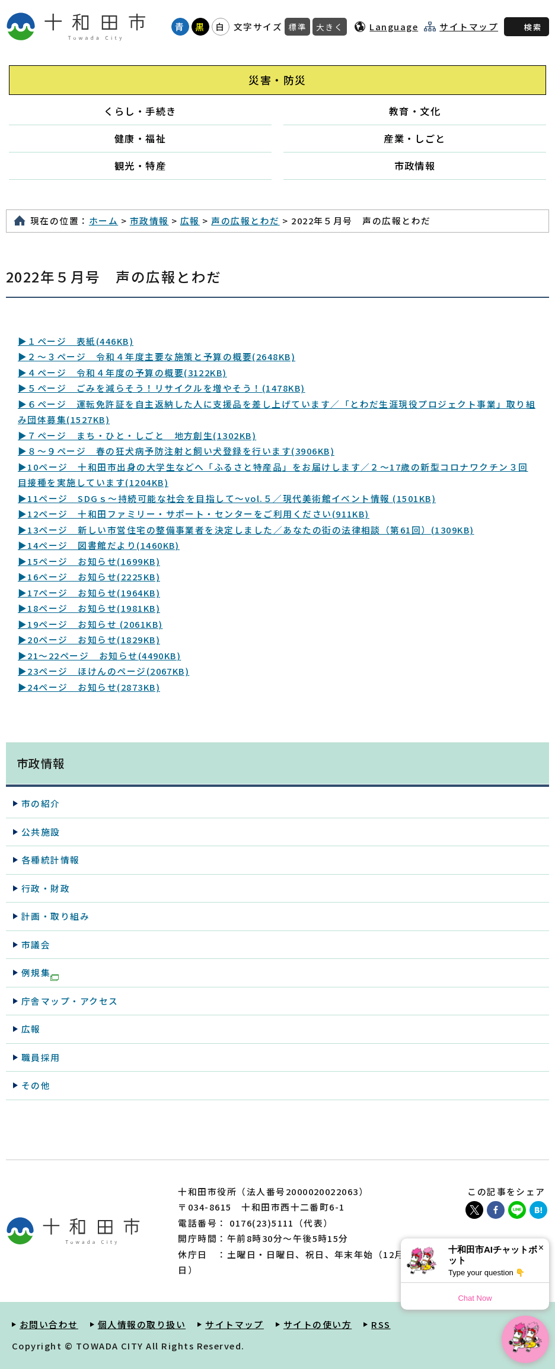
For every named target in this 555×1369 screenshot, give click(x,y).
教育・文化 (415, 111)
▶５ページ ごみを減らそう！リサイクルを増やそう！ (161, 388)
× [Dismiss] (541, 1248)
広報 (190, 220)
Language (393, 26)
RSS (380, 1324)
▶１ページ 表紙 (75, 341)
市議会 (35, 944)
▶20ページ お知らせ (89, 639)
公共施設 (40, 831)
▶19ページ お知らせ (90, 624)
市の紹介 (40, 803)
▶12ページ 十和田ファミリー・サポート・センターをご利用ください (193, 513)
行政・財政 (45, 888)
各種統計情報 (50, 859)
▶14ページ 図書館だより (99, 545)
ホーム (103, 220)
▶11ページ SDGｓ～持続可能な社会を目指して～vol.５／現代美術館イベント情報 (227, 498)
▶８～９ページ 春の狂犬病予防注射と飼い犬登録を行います (176, 450)
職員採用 (40, 1057)
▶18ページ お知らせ (89, 608)
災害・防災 (277, 79)
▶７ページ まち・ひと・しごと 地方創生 (137, 435)
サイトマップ (468, 27)
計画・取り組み (55, 916)
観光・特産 (140, 165)
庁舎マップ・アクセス (70, 1001)
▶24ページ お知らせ (89, 687)
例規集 (40, 973)
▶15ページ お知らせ (89, 561)
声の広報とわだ (245, 220)
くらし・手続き (140, 111)
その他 (35, 1085)
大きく (329, 27)
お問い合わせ (49, 1324)
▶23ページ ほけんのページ (103, 671)
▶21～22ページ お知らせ (99, 655)
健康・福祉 (140, 138)
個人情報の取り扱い (142, 1324)
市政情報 (415, 165)
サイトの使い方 (317, 1324)
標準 (297, 27)
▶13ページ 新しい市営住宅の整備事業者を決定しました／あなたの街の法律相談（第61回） (246, 529)
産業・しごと (415, 138)
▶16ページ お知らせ (89, 576)
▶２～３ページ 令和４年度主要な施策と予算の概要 (156, 356)
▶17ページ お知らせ (89, 592)
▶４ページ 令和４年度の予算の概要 (122, 372)
